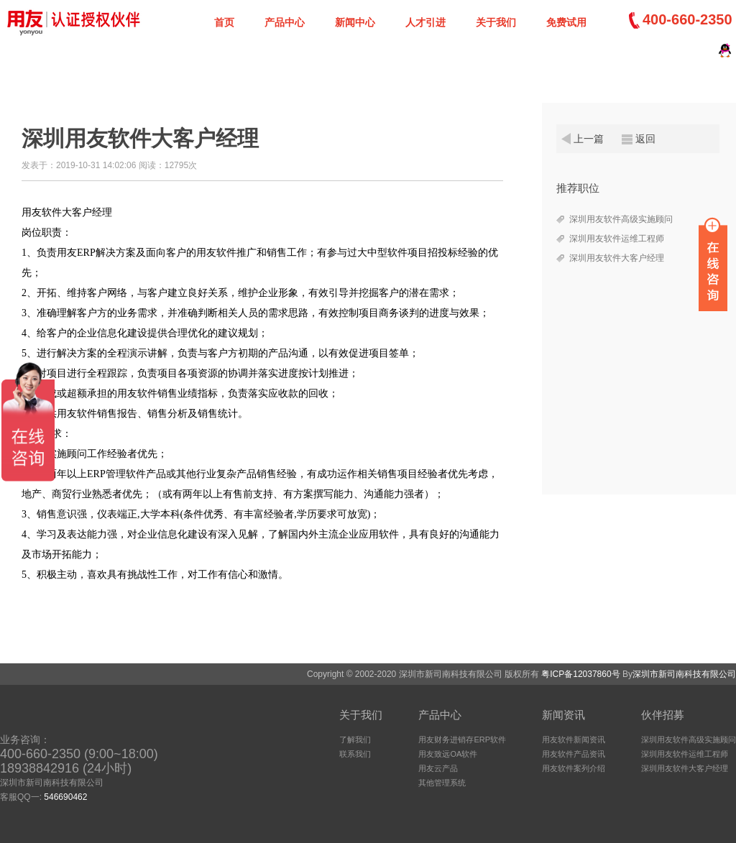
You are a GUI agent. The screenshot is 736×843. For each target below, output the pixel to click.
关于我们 (496, 22)
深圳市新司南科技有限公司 (684, 674)
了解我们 (355, 739)
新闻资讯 (563, 715)
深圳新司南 (72, 22)
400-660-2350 (687, 19)
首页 (224, 22)
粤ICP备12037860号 (580, 674)
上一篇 (589, 138)
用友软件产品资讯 (573, 754)
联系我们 (355, 754)
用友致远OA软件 (447, 754)
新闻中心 (355, 22)
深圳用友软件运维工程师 (616, 239)
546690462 (65, 797)
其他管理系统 (442, 782)
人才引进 (425, 22)
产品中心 (284, 22)
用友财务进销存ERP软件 (462, 739)
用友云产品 (438, 768)
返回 (645, 138)
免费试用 (566, 22)
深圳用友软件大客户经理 (616, 258)
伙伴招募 (662, 715)
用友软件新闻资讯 (573, 739)
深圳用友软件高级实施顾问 (621, 219)
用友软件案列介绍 (573, 768)
